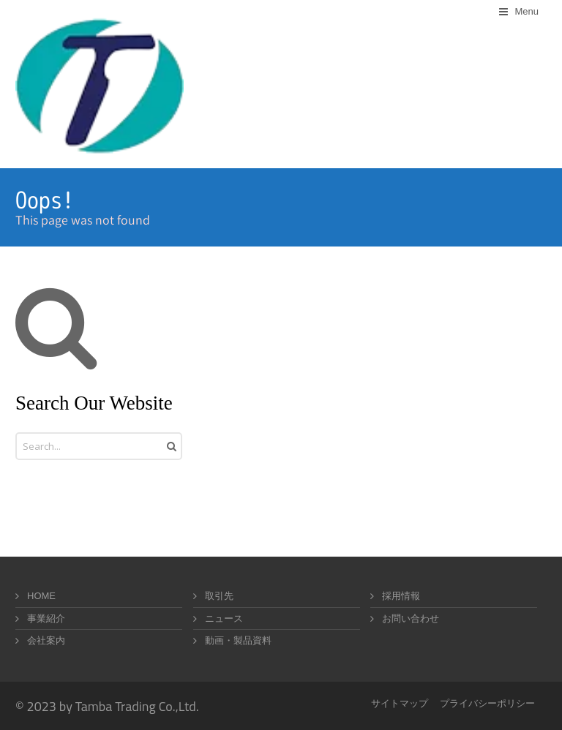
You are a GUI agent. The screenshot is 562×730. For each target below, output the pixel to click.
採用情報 (401, 595)
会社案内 (46, 640)
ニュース (224, 618)
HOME (41, 595)
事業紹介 (46, 618)
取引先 (219, 595)
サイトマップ (399, 703)
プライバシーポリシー (487, 703)
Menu (526, 11)
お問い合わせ (410, 618)
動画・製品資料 (238, 640)
